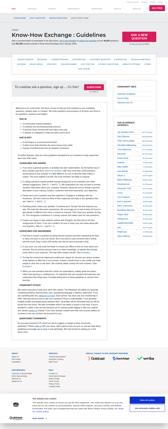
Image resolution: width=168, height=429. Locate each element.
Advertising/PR (25, 60)
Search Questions (58, 19)
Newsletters (16, 363)
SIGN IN (117, 9)
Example (85, 253)
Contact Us (53, 374)
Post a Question (37, 19)
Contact (160, 2)
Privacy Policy (54, 385)
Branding (42, 60)
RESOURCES (74, 9)
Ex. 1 (49, 186)
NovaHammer (123, 185)
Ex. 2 (57, 186)
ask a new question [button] (67, 42)
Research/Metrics (140, 60)
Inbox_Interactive (124, 207)
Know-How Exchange (57, 377)
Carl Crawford (123, 198)
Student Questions (108, 65)
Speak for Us (17, 382)
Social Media (36, 65)
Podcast (153, 2)
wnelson (121, 163)
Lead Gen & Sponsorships (22, 374)
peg (119, 228)
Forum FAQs (123, 99)
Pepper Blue (122, 215)
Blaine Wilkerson (124, 181)
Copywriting (79, 60)
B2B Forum (53, 363)
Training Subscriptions (57, 358)
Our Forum (84, 70)
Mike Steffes (122, 168)
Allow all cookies (147, 406)
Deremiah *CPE (124, 189)
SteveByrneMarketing (126, 146)
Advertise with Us (125, 103)
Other (147, 65)
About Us (15, 358)
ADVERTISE (96, 9)
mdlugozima (122, 220)
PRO (14, 9)
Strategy (52, 65)
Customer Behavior (100, 60)
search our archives (88, 42)
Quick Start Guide (79, 19)
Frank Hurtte (122, 159)
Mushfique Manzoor (126, 211)
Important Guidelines (126, 95)
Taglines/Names (69, 65)
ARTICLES (32, 9)
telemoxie (121, 155)
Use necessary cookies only (147, 414)
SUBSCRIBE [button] (94, 88)
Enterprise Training (56, 360)
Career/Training (59, 60)
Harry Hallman (123, 237)
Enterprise (144, 2)
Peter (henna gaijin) (126, 142)
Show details (38, 424)
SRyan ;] (121, 176)
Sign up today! (137, 45)
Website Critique (131, 65)
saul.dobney (122, 172)
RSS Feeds (16, 360)
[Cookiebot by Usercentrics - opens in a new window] (16, 424)
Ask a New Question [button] (139, 37)
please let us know (47, 297)
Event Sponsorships (19, 377)
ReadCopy (122, 233)
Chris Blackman (124, 150)
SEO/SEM (21, 65)
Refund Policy (54, 380)
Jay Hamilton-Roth (125, 133)
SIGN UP (136, 9)
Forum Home (20, 19)
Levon (120, 194)
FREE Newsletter (133, 2)
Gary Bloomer (123, 137)
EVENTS (52, 9)
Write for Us (16, 380)
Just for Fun (87, 65)
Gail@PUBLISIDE (125, 224)
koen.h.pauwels (124, 202)
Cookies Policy (54, 387)
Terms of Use (54, 382)
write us (38, 327)
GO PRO (157, 8)
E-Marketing (120, 60)
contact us (32, 311)
